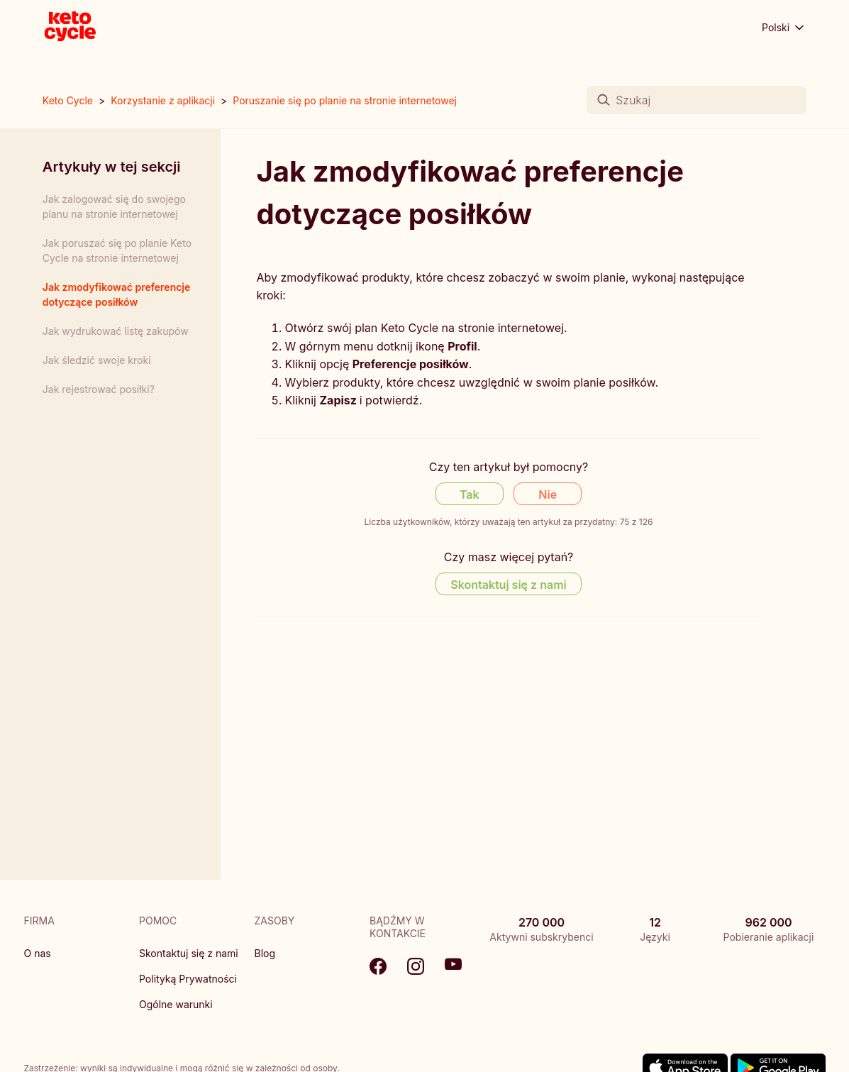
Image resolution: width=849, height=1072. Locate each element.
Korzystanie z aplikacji (163, 100)
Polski (784, 28)
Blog (265, 953)
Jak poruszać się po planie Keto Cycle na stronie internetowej (117, 250)
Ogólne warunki (176, 1004)
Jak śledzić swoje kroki (97, 360)
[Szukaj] (696, 100)
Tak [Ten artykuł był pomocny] (469, 494)
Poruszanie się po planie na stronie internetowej (345, 100)
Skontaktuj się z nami (188, 953)
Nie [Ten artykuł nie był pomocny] (547, 494)
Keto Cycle (68, 100)
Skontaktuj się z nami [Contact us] (508, 585)
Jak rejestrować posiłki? (99, 389)
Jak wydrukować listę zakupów (116, 331)
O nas (37, 953)
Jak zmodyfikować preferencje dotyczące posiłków (116, 294)
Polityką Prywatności (188, 979)
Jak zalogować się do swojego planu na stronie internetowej (114, 206)
